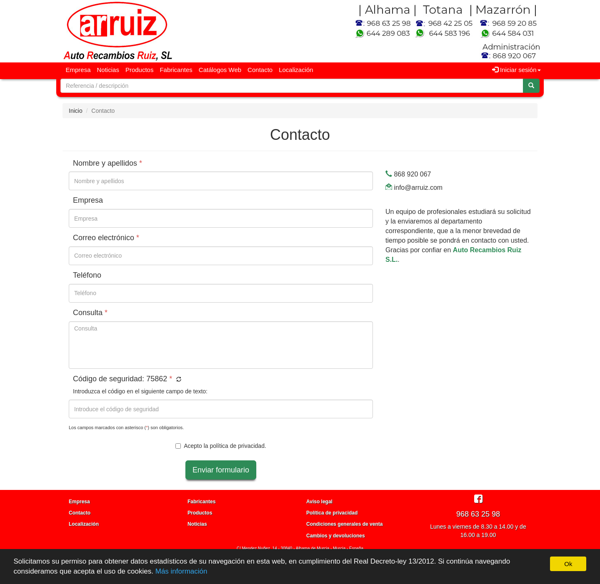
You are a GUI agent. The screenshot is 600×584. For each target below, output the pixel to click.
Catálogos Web (220, 69)
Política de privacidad (332, 513)
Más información (181, 571)
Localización (296, 69)
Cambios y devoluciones (335, 536)
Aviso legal (319, 501)
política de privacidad (237, 445)
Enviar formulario (220, 470)
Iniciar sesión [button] (516, 69)
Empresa (78, 69)
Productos (139, 69)
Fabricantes (176, 69)
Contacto (260, 69)
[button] (177, 380)
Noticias (108, 69)
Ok (568, 563)
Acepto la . (220, 445)
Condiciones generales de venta (344, 524)
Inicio (75, 110)
